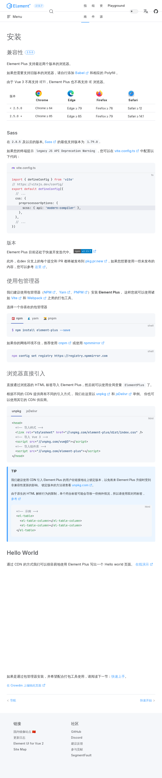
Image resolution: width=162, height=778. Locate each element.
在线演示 (144, 564)
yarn (35, 318)
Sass (50, 142)
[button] (145, 11)
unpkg (103, 394)
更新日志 (19, 737)
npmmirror (94, 343)
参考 (16, 499)
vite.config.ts (127, 151)
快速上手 (118, 676)
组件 (93, 11)
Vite (16, 298)
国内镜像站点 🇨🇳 (25, 731)
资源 (101, 11)
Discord (76, 737)
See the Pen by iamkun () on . (81, 620)
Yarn (64, 292)
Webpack (37, 298)
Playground (116, 5)
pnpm (52, 318)
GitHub (76, 731)
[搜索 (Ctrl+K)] (51, 11)
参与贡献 (77, 749)
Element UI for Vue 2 (29, 743)
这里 (40, 267)
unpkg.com (82, 485)
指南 (85, 11)
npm (19, 318)
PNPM (81, 292)
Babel (82, 73)
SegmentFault (81, 755)
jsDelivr (124, 394)
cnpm (65, 343)
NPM (50, 292)
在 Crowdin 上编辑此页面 (26, 685)
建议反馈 (77, 743)
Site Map (20, 749)
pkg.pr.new (96, 261)
